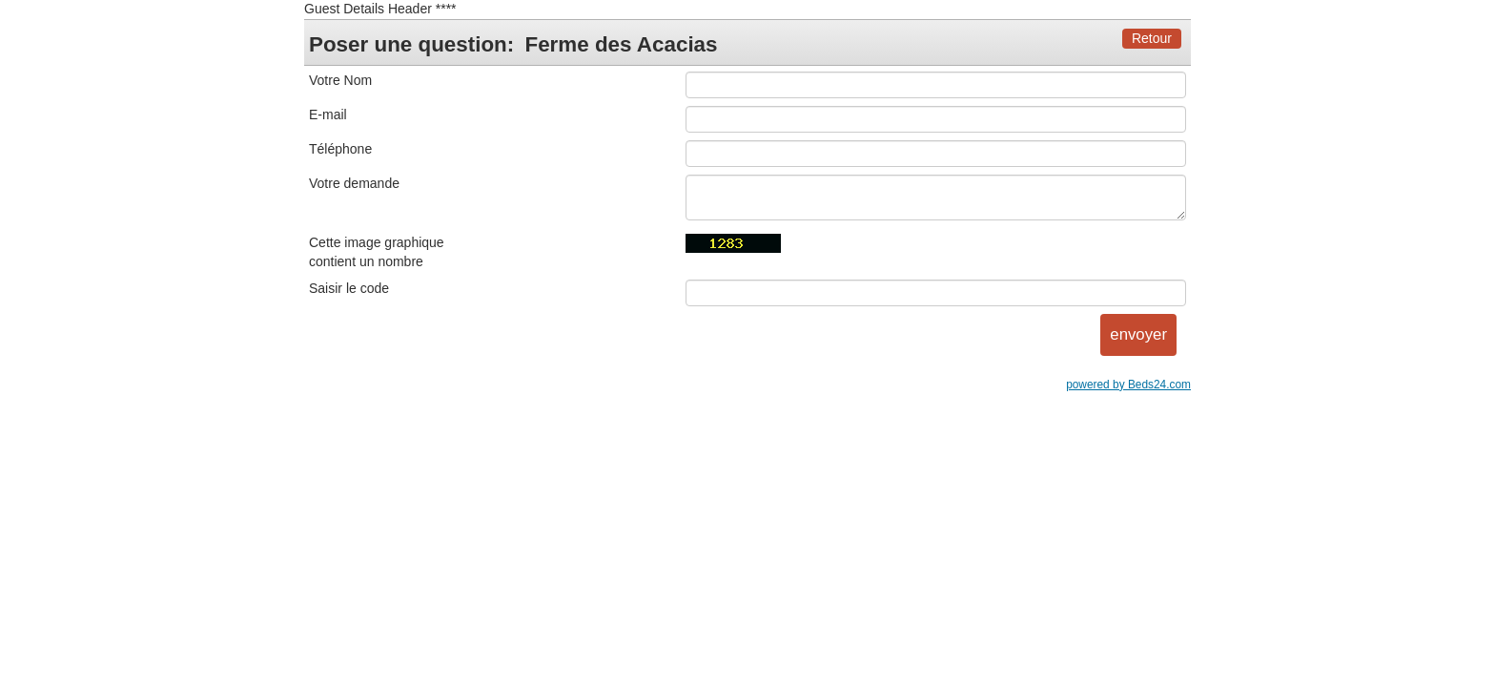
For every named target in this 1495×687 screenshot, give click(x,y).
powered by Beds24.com (1128, 384)
